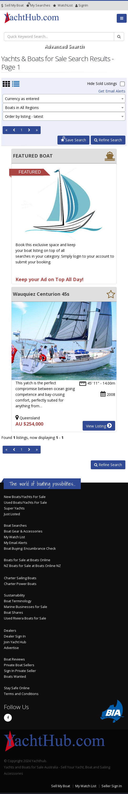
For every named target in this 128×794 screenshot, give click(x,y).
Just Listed (12, 514)
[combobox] (64, 98)
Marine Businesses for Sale (25, 607)
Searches (38, 5)
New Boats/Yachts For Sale (25, 497)
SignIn (76, 5)
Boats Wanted (15, 676)
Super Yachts (14, 508)
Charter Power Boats (20, 584)
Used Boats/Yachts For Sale (25, 502)
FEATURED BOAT (33, 156)
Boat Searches (15, 525)
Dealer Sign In (15, 636)
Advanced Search (64, 46)
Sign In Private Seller (20, 671)
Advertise (11, 648)
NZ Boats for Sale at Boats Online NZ (32, 566)
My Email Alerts (15, 543)
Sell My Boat (12, 5)
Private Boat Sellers (19, 665)
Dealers (10, 630)
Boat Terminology (17, 601)
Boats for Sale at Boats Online (27, 560)
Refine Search (108, 139)
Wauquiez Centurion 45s (41, 294)
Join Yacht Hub (15, 642)
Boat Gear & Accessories (23, 531)
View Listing (99, 425)
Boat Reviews (14, 659)
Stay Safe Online (17, 688)
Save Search (73, 139)
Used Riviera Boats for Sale (25, 618)
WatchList (63, 5)
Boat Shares (13, 612)
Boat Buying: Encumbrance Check (30, 548)
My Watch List (14, 537)
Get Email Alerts (111, 91)
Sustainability (14, 595)
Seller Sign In (112, 786)
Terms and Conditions (21, 694)
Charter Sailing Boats (20, 578)
